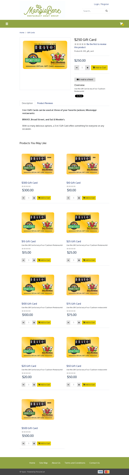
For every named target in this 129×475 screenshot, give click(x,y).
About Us (56, 463)
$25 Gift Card (74, 241)
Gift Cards (31, 32)
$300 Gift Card (29, 182)
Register (105, 4)
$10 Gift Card (73, 182)
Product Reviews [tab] (45, 103)
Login (96, 4)
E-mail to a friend (85, 79)
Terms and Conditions (75, 463)
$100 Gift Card (29, 303)
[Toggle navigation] (7, 24)
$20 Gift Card (29, 366)
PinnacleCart (40, 472)
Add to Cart (99, 67)
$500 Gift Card (30, 428)
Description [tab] (27, 103)
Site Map (43, 463)
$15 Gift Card (29, 241)
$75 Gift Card (74, 303)
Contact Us (94, 463)
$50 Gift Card (74, 366)
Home (22, 32)
